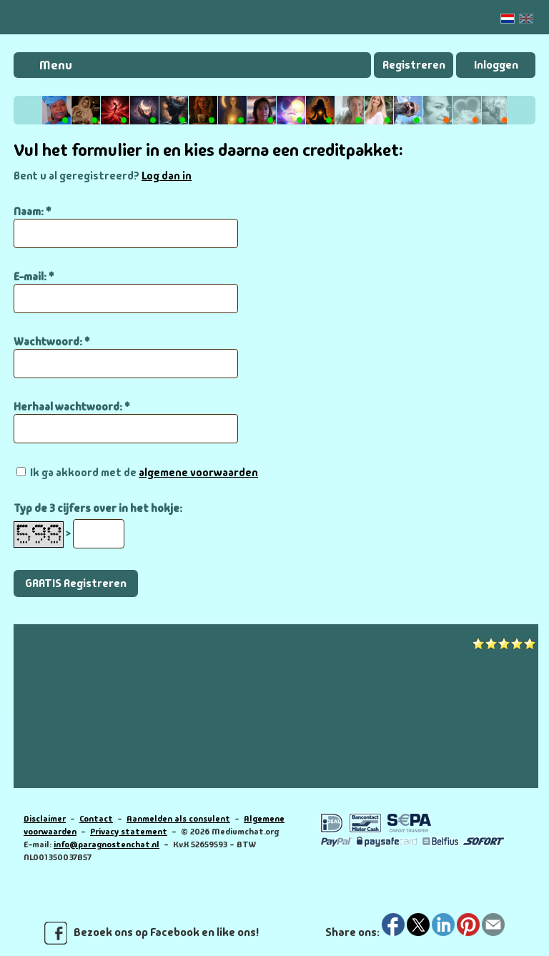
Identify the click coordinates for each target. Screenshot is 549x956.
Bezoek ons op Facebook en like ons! (151, 933)
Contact (96, 818)
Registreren (413, 64)
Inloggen (496, 64)
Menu (55, 65)
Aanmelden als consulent (178, 818)
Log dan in (167, 176)
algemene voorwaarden (198, 472)
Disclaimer (45, 818)
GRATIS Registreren (76, 583)
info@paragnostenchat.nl (106, 844)
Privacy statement (128, 831)
